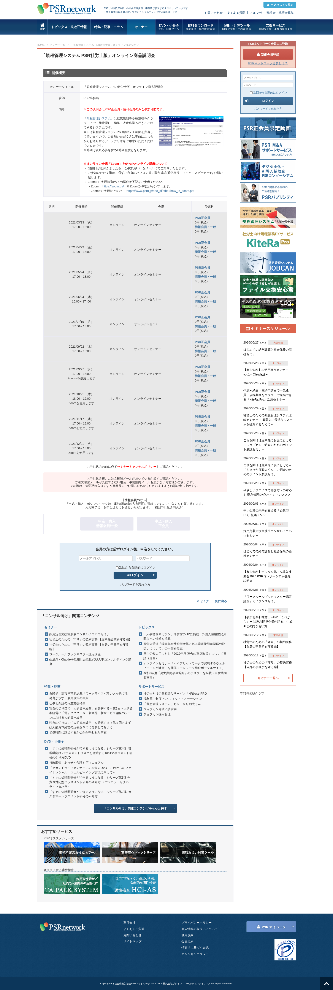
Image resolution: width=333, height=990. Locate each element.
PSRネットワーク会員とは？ (268, 63)
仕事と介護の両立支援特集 (67, 703)
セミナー (141, 27)
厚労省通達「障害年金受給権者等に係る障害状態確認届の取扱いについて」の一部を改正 (184, 646)
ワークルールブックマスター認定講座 (75, 654)
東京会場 (278, 635)
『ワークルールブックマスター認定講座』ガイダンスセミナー (267, 599)
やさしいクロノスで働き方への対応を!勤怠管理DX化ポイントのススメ (267, 492)
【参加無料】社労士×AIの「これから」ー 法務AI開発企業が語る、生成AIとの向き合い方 (267, 621)
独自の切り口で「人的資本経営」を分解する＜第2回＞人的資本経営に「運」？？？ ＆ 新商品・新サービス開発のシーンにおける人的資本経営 (91, 713)
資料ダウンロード (200, 27)
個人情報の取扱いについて (199, 929)
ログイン (135, 575)
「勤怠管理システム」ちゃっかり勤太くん (172, 704)
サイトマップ (132, 941)
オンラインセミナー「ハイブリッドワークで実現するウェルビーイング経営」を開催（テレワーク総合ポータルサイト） (184, 666)
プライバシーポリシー (196, 922)
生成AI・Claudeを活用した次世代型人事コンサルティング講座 (90, 662)
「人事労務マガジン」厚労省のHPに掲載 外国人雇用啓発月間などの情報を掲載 (184, 636)
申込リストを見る (279, 4)
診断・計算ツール (237, 27)
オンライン (278, 363)
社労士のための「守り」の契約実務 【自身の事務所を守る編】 (89, 647)
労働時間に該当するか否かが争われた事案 (78, 732)
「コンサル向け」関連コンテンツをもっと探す (135, 808)
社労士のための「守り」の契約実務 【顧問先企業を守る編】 (90, 639)
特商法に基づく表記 (195, 947)
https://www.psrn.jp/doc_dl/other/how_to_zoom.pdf (160, 191)
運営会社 (129, 922)
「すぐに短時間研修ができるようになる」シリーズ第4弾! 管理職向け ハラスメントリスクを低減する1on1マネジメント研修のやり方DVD (90, 753)
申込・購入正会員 (163, 524)
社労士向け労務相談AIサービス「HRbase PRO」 (176, 693)
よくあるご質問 (133, 929)
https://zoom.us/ (113, 186)
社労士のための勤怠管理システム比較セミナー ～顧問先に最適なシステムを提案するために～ (268, 419)
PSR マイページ (271, 927)
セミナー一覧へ (268, 678)
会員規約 (187, 941)
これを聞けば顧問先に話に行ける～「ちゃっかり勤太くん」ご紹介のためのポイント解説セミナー (267, 469)
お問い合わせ (214, 12)
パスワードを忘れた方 (135, 584)
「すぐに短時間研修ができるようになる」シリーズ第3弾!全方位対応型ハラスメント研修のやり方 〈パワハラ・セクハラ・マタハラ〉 (89, 782)
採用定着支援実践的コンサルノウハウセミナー (81, 634)
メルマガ (256, 12)
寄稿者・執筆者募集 (280, 12)
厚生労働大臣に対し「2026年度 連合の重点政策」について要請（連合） (185, 656)
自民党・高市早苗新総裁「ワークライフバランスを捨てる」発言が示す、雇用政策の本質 (90, 696)
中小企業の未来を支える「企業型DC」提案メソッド (266, 513)
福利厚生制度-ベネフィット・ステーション (172, 698)
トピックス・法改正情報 (69, 27)
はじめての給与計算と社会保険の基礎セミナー (267, 352)
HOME (41, 44)
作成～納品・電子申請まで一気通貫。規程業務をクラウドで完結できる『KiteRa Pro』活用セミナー (267, 395)
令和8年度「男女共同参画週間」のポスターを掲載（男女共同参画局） (185, 675)
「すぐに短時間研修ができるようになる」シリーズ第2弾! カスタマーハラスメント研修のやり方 (90, 794)
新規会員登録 (268, 54)
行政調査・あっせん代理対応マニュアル (76, 762)
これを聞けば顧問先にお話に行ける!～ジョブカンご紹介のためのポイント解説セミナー (268, 445)
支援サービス (275, 27)
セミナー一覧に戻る (212, 601)
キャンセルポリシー (195, 954)
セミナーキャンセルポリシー (136, 466)
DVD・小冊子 (169, 27)
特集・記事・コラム (108, 27)
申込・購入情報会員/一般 (107, 524)
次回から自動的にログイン (135, 567)
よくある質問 (236, 12)
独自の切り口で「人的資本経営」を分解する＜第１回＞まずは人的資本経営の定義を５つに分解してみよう (90, 725)
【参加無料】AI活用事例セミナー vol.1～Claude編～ (266, 372)
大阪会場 (278, 342)
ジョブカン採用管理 (157, 714)
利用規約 (187, 935)
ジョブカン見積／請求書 (160, 709)
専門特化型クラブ (252, 693)
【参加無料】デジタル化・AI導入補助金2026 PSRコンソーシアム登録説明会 (267, 576)
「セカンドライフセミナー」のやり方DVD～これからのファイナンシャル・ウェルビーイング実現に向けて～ (90, 770)
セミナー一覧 (57, 44)
